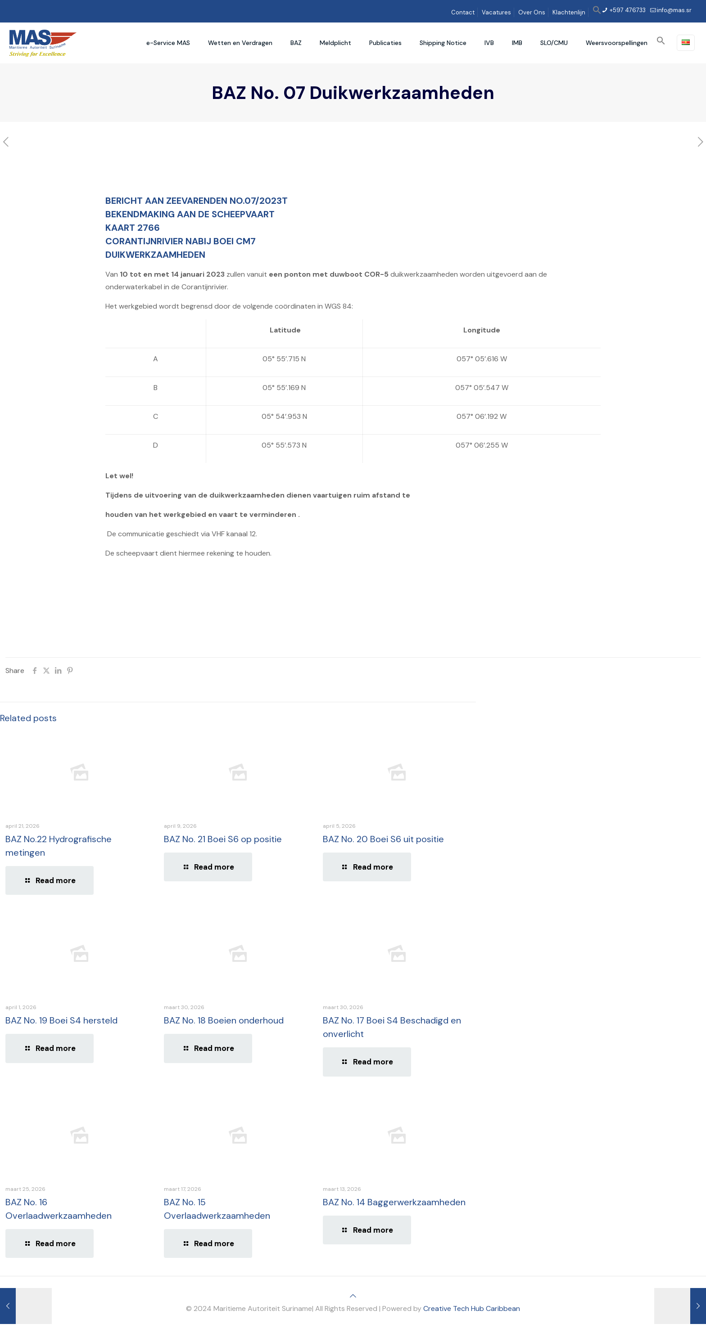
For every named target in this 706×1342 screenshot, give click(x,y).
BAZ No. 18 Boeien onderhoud (224, 1020)
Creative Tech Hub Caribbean (471, 1308)
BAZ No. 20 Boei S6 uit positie (383, 839)
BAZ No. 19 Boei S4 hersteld (61, 1020)
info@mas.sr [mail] (674, 10)
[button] (597, 12)
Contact (463, 12)
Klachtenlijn (568, 12)
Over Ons (531, 12)
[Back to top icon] (353, 1296)
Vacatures (496, 12)
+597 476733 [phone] (627, 10)
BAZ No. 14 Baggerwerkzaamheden (394, 1202)
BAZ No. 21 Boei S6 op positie (223, 839)
